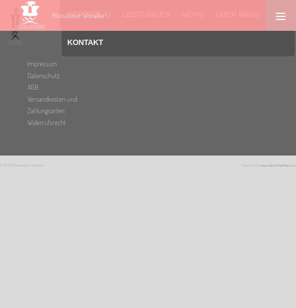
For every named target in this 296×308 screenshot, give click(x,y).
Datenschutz (43, 75)
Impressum (42, 63)
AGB (32, 87)
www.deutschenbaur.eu (278, 165)
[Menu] (280, 15)
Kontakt (85, 42)
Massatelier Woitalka (78, 15)
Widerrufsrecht (46, 122)
